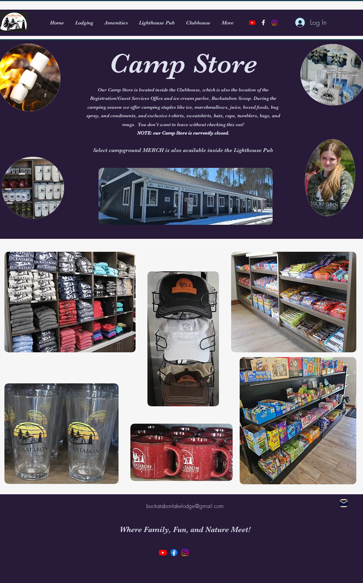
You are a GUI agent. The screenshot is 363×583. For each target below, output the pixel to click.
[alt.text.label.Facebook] (263, 22)
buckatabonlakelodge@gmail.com (185, 506)
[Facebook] (174, 552)
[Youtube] (252, 22)
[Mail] (344, 503)
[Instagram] (274, 22)
